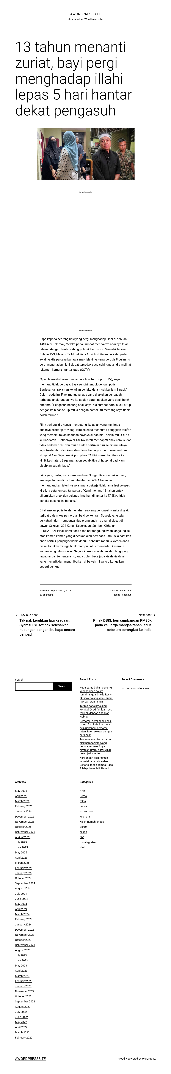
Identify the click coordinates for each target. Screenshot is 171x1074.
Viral (129, 590)
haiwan (84, 806)
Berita (83, 796)
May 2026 (21, 790)
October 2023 (23, 939)
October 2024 (23, 878)
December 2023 (24, 929)
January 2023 (23, 986)
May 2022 (21, 1022)
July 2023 (21, 955)
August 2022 (22, 1006)
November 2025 (24, 821)
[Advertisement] (86, 215)
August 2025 (22, 837)
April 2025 (21, 857)
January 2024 (23, 924)
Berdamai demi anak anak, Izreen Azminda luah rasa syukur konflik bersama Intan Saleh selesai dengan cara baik (96, 728)
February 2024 (23, 919)
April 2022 (21, 1027)
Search (19, 679)
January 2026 (23, 811)
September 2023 (25, 945)
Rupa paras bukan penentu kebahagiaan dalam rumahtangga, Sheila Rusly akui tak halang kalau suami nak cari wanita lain (96, 694)
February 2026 (23, 806)
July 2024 (21, 893)
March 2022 (22, 1032)
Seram (84, 826)
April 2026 (21, 796)
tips (82, 837)
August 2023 (22, 950)
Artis (82, 790)
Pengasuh (126, 594)
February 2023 (23, 981)
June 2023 (21, 960)
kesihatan (85, 816)
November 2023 (24, 934)
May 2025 (21, 852)
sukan (83, 831)
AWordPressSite (85, 14)
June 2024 (21, 898)
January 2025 (23, 873)
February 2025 (23, 868)
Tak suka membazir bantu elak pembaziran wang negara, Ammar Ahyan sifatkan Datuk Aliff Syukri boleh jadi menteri (95, 746)
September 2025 (25, 831)
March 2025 (22, 862)
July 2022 (21, 1011)
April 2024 (21, 909)
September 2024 (25, 883)
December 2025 (24, 816)
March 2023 (22, 975)
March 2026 (22, 801)
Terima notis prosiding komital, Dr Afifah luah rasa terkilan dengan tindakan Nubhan (96, 711)
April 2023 (21, 970)
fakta (83, 801)
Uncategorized (88, 842)
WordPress (148, 1058)
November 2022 (24, 991)
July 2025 (21, 842)
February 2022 (23, 1037)
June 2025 (21, 847)
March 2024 (22, 914)
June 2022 (21, 1017)
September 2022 (25, 1001)
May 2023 (21, 965)
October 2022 (23, 996)
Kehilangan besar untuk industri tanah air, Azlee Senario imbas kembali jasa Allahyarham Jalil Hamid (96, 763)
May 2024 (21, 903)
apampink (48, 594)
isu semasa (87, 811)
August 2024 (22, 888)
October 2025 (23, 826)
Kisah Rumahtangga (92, 821)
